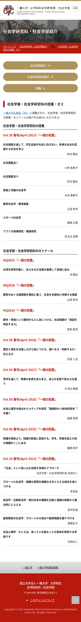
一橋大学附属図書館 (47, 567)
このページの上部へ (75, 600)
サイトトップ (9, 46)
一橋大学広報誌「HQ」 (16, 113)
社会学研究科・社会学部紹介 (33, 46)
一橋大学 (27, 567)
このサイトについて (42, 600)
